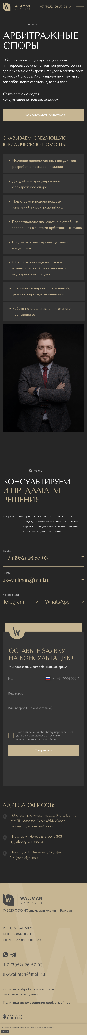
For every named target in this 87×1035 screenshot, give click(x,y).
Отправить (43, 750)
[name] (24, 678)
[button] (43, 115)
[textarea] (43, 714)
